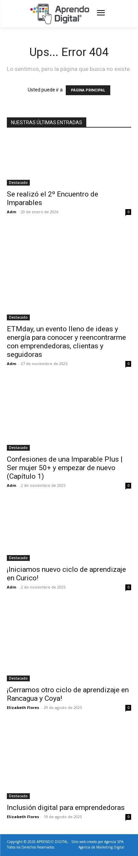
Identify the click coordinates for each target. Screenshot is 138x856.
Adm (11, 211)
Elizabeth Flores (23, 707)
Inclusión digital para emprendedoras (66, 807)
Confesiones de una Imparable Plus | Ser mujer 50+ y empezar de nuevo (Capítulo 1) (65, 467)
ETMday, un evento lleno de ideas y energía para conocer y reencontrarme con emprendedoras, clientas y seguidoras (66, 342)
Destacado (18, 182)
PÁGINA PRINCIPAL (88, 90)
